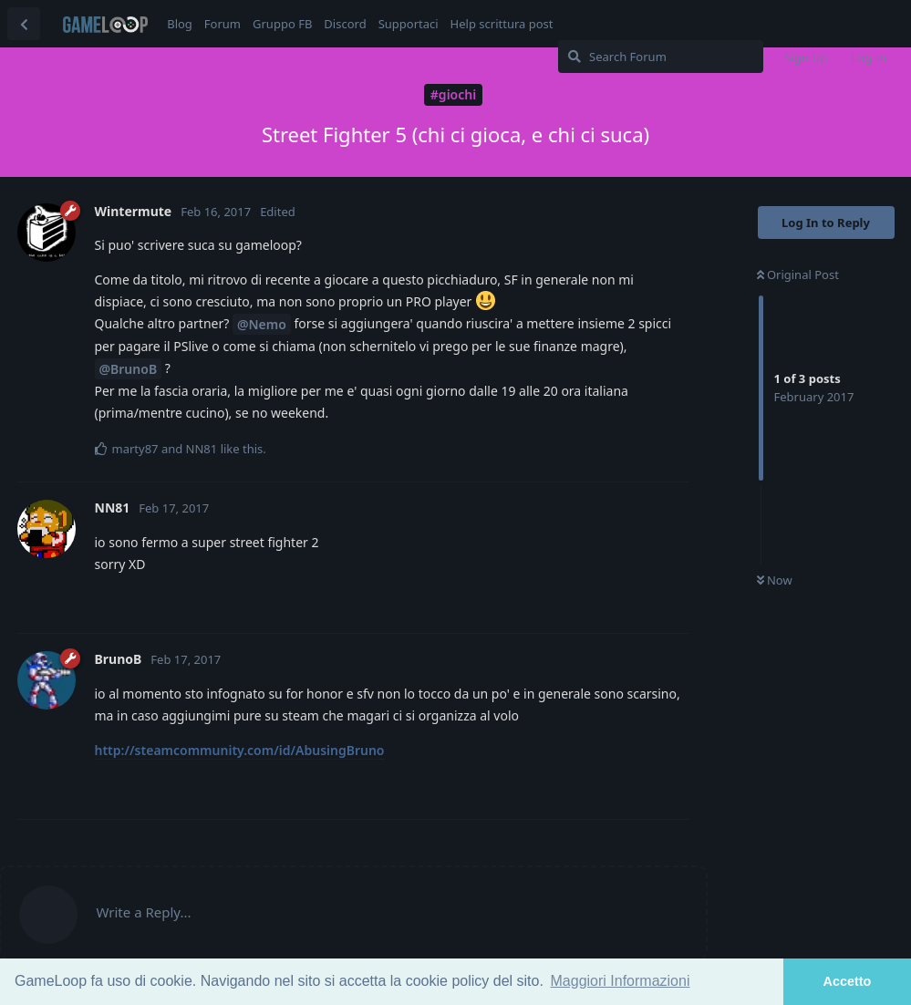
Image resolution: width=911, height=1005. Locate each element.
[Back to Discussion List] (23, 23)
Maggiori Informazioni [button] (620, 981)
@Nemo (261, 324)
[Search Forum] (660, 56)
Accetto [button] (847, 981)
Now (774, 580)
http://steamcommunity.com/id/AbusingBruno (240, 750)
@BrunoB (128, 369)
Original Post (798, 274)
